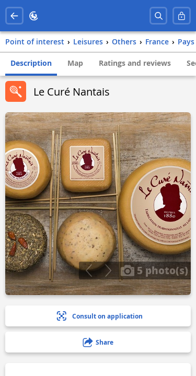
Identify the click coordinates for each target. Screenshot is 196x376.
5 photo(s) (154, 270)
